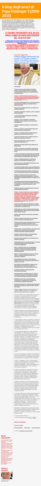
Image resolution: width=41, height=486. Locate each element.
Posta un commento (18, 425)
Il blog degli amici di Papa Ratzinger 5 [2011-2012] (7, 446)
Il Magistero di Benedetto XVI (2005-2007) (6, 451)
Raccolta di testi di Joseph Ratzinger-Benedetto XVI (7, 453)
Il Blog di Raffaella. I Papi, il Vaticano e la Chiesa (7, 444)
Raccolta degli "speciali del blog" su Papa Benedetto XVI (6, 456)
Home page (27, 427)
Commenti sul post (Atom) (25, 430)
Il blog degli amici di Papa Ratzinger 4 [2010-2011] (7, 459)
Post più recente (18, 427)
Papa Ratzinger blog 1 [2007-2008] (6, 463)
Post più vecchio (36, 427)
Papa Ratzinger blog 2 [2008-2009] (6, 461)
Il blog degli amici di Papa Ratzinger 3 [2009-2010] (21, 11)
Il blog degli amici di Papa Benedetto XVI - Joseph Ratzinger (7, 441)
